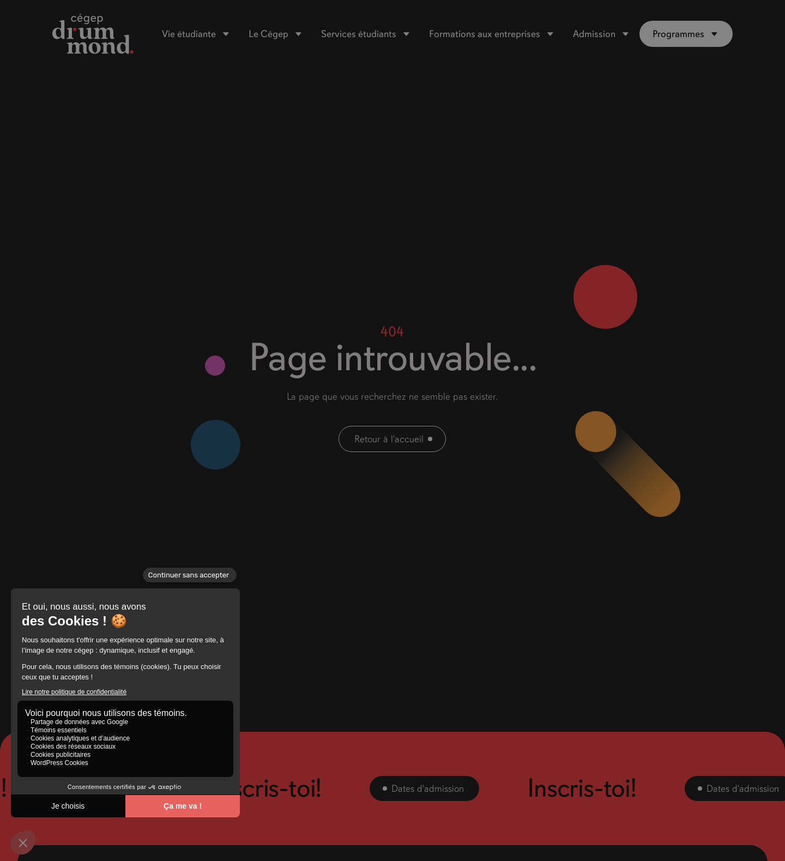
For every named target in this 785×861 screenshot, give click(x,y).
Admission (594, 34)
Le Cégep (268, 34)
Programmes (678, 34)
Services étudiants (358, 34)
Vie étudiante (189, 34)
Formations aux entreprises (484, 34)
